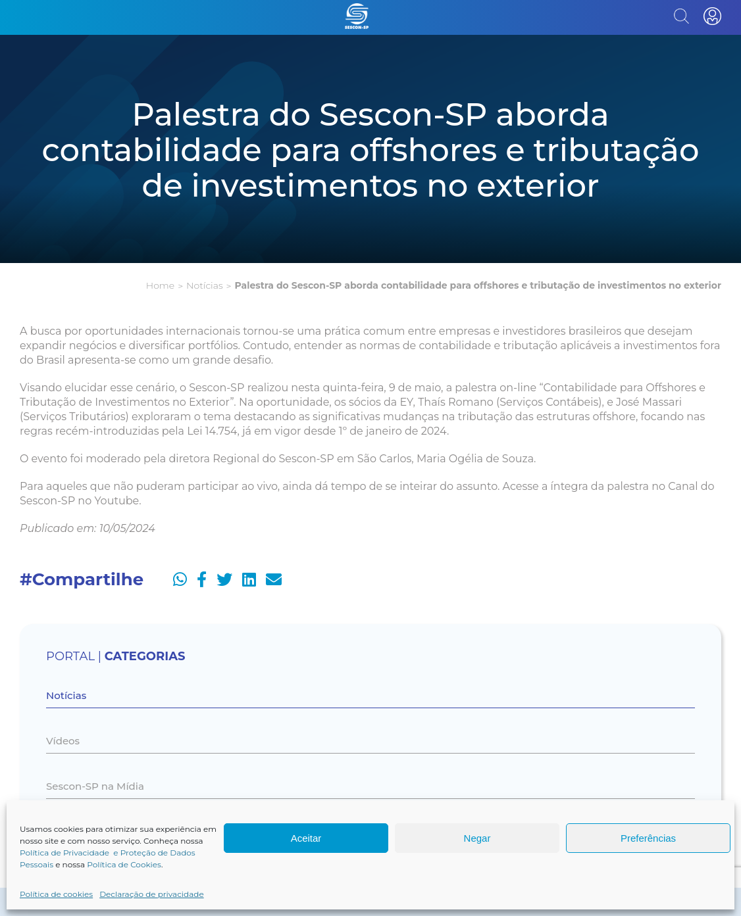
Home (160, 285)
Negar (477, 838)
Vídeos (63, 741)
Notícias (204, 285)
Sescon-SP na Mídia (95, 786)
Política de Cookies (124, 864)
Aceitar (306, 838)
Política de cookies (56, 894)
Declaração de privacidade (151, 894)
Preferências (648, 838)
